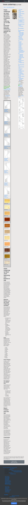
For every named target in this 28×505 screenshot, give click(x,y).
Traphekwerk (21, 54)
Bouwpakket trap (13, 473)
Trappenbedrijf (6, 1)
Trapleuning (21, 55)
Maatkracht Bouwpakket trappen (17, 470)
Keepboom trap (21, 57)
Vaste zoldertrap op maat (10, 7)
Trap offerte (11, 472)
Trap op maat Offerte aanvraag (14, 462)
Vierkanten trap (21, 62)
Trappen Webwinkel (8, 481)
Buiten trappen (21, 33)
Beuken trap (21, 56)
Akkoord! (14, 503)
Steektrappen (21, 26)
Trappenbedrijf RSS (14, 467)
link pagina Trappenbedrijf (7, 467)
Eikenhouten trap (21, 51)
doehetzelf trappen (8, 480)
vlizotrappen (21, 73)
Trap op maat (12, 468)
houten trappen (7, 477)
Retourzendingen (12, 496)
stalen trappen (7, 478)
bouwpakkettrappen (8, 489)
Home (5, 7)
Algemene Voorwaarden (15, 495)
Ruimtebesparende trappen (18, 471)
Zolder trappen (21, 34)
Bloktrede (20, 79)
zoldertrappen (7, 479)
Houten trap (11, 469)
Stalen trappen (21, 32)
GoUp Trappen (7, 476)
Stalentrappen (21, 17)
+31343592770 (7, 95)
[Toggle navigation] (24, 1)
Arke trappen (21, 50)
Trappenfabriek (7, 490)
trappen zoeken (7, 487)
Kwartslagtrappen (21, 28)
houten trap (6, 488)
